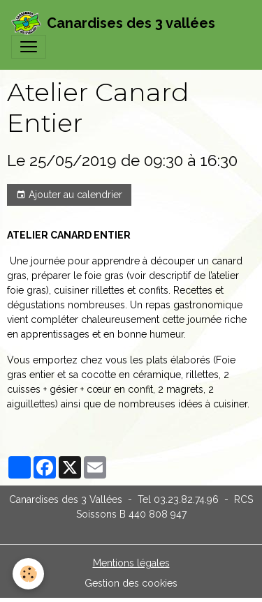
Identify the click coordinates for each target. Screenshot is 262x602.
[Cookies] (28, 573)
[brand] (113, 23)
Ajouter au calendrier (69, 195)
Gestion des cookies (131, 583)
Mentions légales (131, 563)
